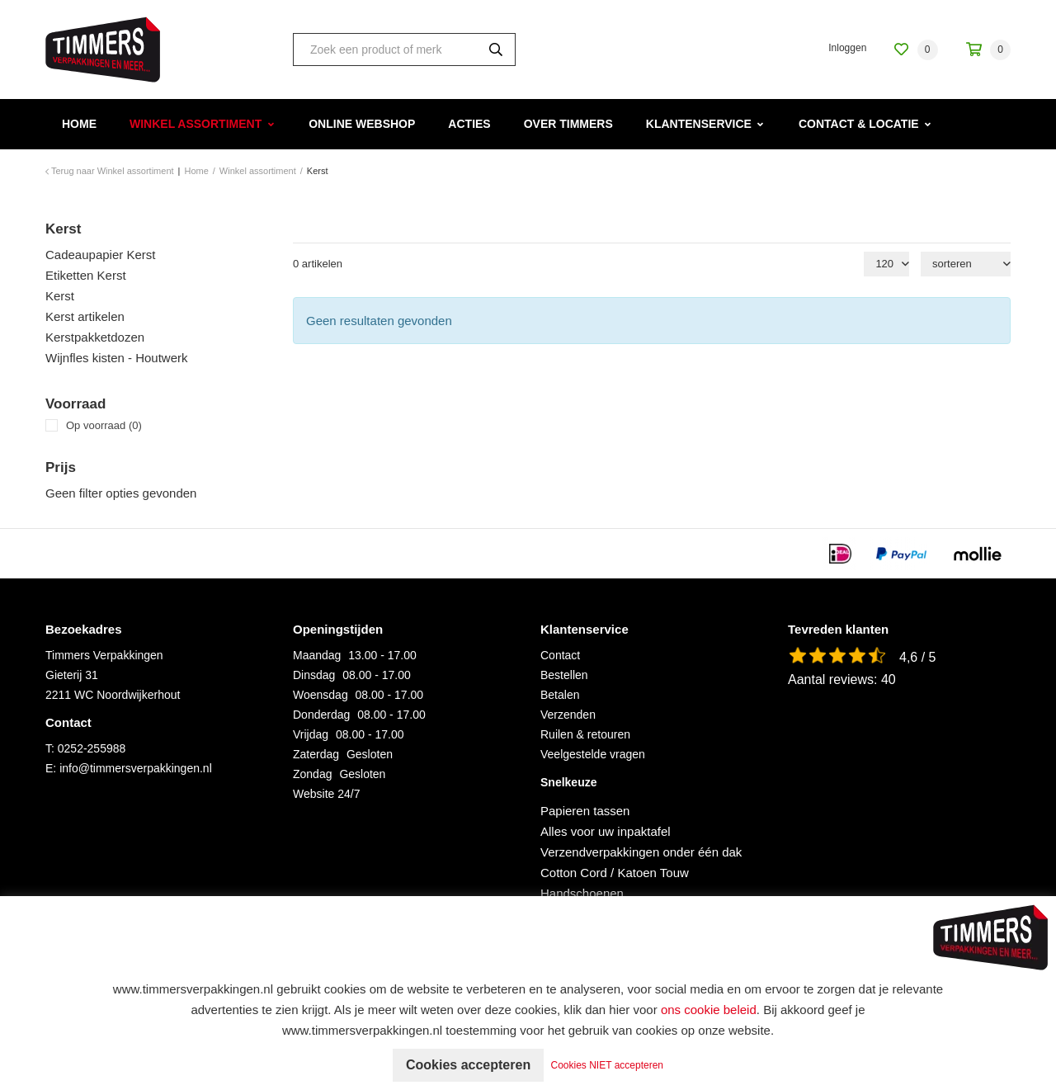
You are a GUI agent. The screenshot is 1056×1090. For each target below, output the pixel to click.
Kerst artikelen (85, 316)
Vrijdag (310, 734)
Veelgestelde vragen (592, 754)
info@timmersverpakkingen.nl (135, 768)
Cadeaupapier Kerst (100, 255)
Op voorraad (104, 425)
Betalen (559, 694)
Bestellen (564, 675)
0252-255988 (92, 748)
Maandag (317, 655)
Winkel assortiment (196, 123)
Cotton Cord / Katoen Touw (614, 873)
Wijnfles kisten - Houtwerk (116, 358)
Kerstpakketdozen (94, 337)
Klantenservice (699, 123)
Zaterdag (316, 754)
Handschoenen (582, 893)
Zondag (312, 774)
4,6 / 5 (917, 657)
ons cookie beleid (709, 1010)
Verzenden (568, 714)
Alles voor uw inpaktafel (605, 831)
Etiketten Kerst (85, 275)
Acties (469, 123)
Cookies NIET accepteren (607, 1065)
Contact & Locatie (859, 123)
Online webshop (362, 123)
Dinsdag (314, 675)
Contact (560, 655)
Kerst (59, 296)
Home (79, 123)
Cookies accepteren (468, 1065)
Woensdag (320, 694)
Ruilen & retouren (585, 734)
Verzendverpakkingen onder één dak (641, 852)
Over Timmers (568, 123)
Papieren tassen (584, 811)
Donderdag (321, 714)
